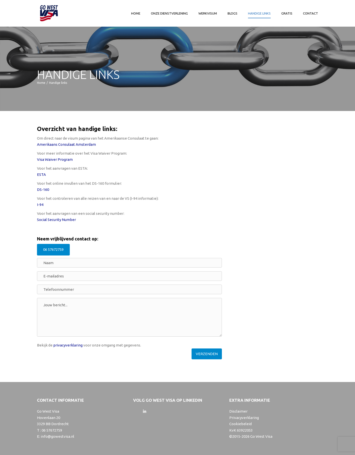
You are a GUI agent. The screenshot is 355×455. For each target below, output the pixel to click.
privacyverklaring (68, 345)
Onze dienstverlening (169, 14)
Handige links (259, 14)
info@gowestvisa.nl (57, 436)
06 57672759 (53, 249)
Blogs (232, 14)
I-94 (40, 204)
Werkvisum (207, 14)
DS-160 (43, 189)
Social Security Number (56, 220)
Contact (310, 14)
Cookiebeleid (240, 424)
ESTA (41, 174)
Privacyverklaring (244, 418)
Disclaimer (238, 411)
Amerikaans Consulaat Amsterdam (66, 144)
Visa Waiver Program (55, 159)
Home (135, 14)
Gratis (286, 14)
